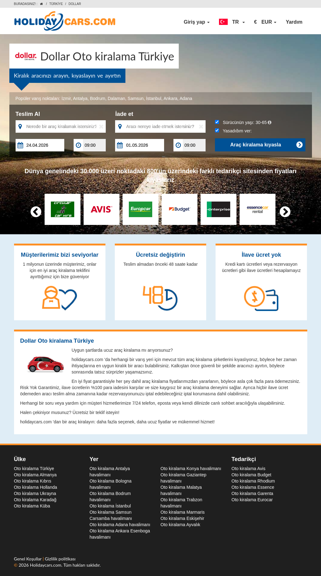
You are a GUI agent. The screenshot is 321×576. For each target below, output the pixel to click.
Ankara (170, 98)
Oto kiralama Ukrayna (35, 493)
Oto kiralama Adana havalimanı (120, 524)
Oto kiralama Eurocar (252, 499)
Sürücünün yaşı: (243, 122)
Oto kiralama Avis (248, 468)
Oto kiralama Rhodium (253, 480)
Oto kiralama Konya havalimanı (191, 468)
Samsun (135, 98)
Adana (186, 98)
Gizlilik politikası (60, 558)
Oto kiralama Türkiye (34, 468)
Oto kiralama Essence (252, 487)
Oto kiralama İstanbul (110, 505)
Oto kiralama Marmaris (183, 512)
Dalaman (116, 98)
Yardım (294, 22)
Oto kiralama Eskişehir (182, 518)
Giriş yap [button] (197, 22)
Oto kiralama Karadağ (35, 499)
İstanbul (153, 98)
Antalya (80, 98)
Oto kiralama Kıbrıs (32, 480)
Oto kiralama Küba (32, 505)
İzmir (66, 98)
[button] (232, 22)
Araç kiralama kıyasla (266, 144)
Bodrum (97, 98)
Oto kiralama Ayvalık (180, 524)
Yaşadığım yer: (233, 130)
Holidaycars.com (45, 565)
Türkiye (56, 4)
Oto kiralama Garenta (252, 493)
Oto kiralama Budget (251, 474)
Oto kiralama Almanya (35, 474)
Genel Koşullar (28, 558)
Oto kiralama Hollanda (35, 487)
